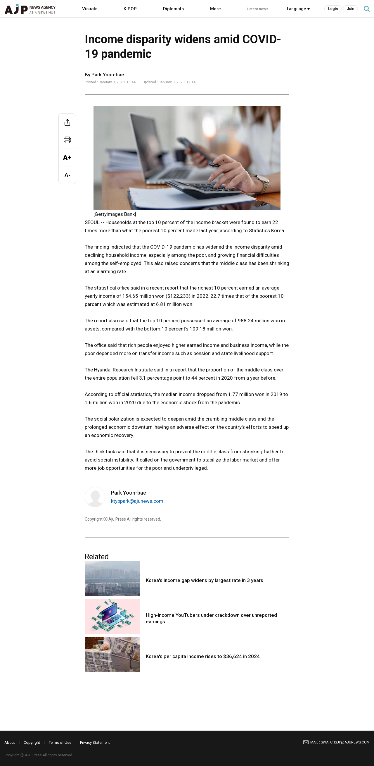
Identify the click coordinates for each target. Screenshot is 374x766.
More (215, 8)
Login (333, 8)
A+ (67, 157)
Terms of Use (60, 742)
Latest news (257, 9)
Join (350, 8)
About (9, 742)
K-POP (130, 8)
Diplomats (173, 8)
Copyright (32, 742)
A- (67, 175)
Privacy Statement (95, 742)
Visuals (89, 8)
